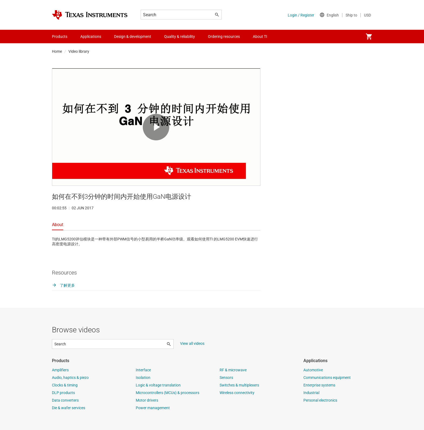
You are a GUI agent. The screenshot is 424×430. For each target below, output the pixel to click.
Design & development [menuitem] (132, 36)
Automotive (313, 370)
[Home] (90, 15)
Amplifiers (60, 370)
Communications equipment (327, 377)
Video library (78, 51)
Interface (143, 370)
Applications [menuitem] (90, 36)
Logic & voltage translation (158, 385)
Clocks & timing (65, 385)
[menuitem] (369, 36)
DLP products (63, 393)
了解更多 (63, 285)
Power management (153, 408)
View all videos (192, 343)
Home (57, 51)
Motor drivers (147, 400)
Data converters (65, 400)
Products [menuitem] (59, 36)
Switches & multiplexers (239, 385)
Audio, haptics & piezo (70, 377)
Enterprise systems (319, 385)
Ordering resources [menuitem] (224, 36)
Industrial (311, 393)
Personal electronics (320, 400)
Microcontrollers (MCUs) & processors (167, 393)
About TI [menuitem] (260, 36)
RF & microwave (233, 370)
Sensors (226, 377)
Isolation (143, 377)
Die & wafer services (68, 408)
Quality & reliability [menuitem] (179, 36)
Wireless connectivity (237, 393)
